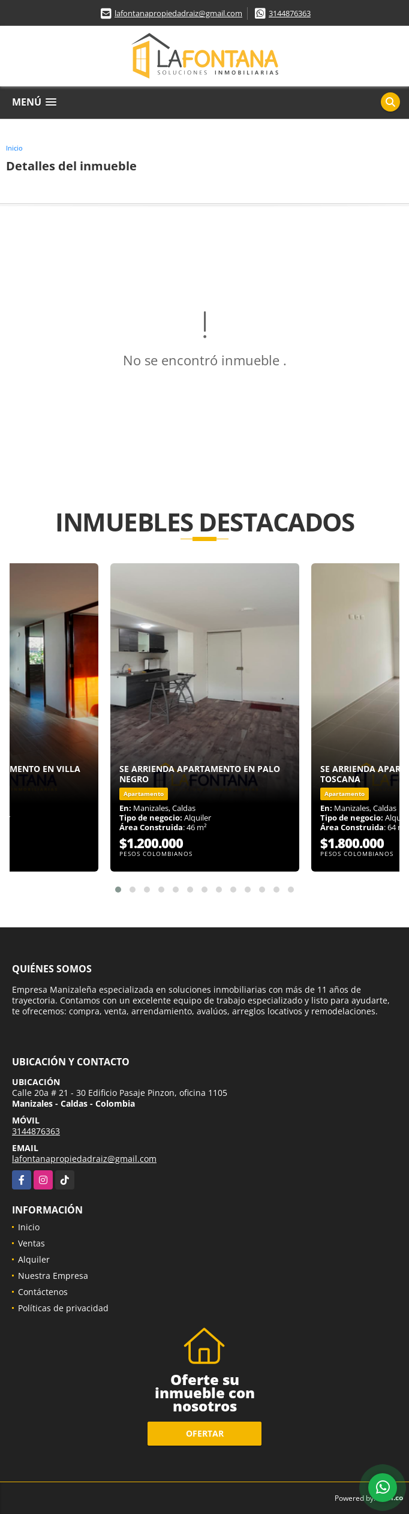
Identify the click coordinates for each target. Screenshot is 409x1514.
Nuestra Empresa (53, 1275)
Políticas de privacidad (63, 1308)
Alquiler (34, 1259)
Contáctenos (43, 1291)
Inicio (14, 147)
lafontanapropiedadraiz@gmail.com (178, 13)
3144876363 (290, 13)
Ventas (31, 1243)
